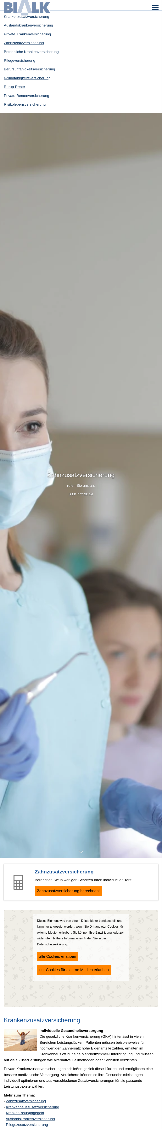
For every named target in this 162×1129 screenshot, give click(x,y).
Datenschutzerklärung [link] (52, 946)
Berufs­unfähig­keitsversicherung (29, 69)
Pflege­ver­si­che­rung (19, 60)
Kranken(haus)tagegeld (25, 1115)
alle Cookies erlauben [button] (56, 958)
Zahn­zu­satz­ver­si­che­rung (24, 43)
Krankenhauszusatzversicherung (32, 1109)
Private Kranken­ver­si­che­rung (27, 34)
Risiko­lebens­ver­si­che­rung (25, 104)
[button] (81, 853)
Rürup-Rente (14, 87)
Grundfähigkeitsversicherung (27, 78)
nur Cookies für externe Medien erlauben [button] (72, 970)
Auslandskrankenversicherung (28, 25)
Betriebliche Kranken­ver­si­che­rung (31, 52)
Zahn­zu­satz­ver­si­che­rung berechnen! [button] (74, 891)
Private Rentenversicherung (26, 96)
